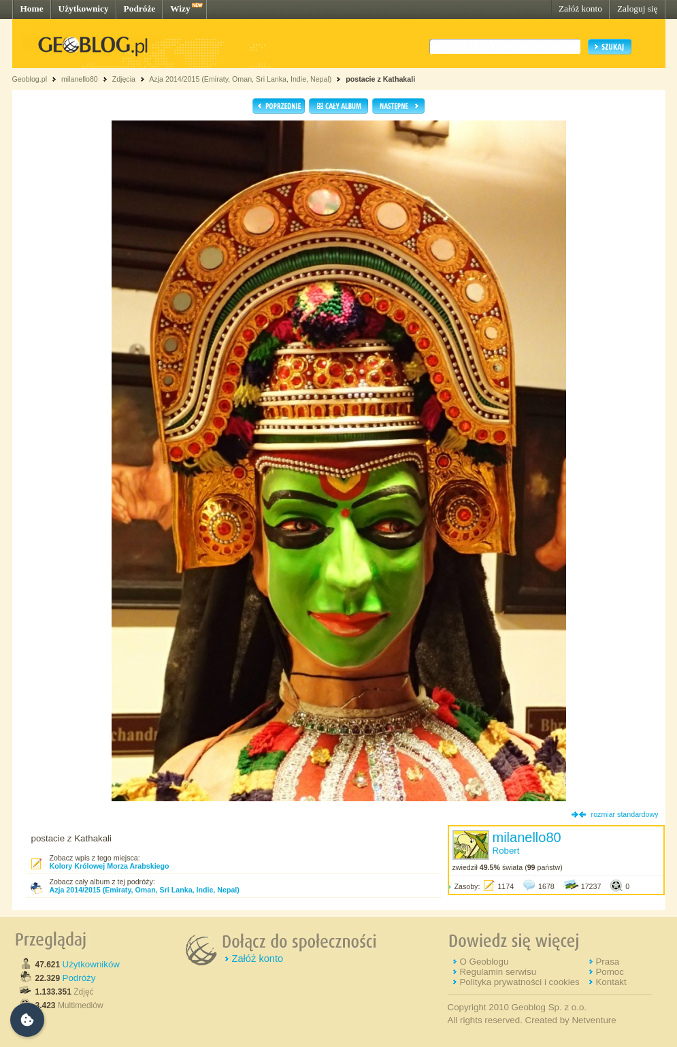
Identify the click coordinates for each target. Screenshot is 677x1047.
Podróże (140, 8)
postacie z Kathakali (380, 79)
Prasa (607, 961)
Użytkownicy (84, 8)
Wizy (180, 8)
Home (32, 8)
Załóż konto (580, 8)
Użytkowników (91, 964)
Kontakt (610, 982)
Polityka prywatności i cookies (519, 982)
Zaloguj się (637, 8)
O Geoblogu (483, 961)
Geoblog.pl (30, 79)
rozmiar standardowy (625, 814)
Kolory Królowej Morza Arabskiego (109, 866)
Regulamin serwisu (497, 972)
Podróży (79, 978)
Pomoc (609, 972)
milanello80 (79, 79)
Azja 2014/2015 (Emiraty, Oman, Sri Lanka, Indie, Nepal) (240, 79)
